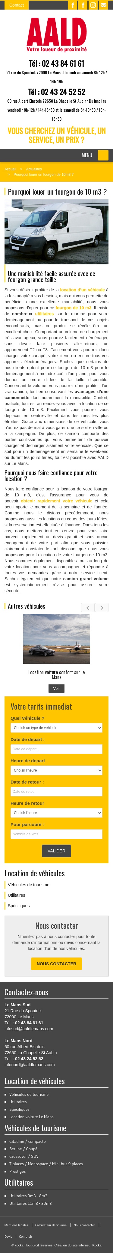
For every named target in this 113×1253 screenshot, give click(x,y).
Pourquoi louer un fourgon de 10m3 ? (44, 174)
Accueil (10, 169)
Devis (8, 1236)
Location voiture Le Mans (31, 1116)
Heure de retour (27, 803)
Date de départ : (28, 739)
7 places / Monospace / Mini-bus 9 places (46, 1163)
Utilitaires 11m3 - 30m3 (30, 1203)
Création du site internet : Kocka (78, 1245)
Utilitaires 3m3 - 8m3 (28, 1196)
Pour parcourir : (28, 824)
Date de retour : (27, 782)
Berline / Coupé (23, 1149)
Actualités (34, 169)
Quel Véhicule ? (28, 718)
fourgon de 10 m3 (73, 307)
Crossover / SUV (24, 1156)
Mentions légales (16, 1225)
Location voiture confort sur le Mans (56, 675)
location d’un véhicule (82, 289)
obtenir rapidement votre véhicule (56, 501)
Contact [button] (16, 5)
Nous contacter (56, 963)
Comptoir (25, 1236)
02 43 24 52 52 (63, 91)
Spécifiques (19, 905)
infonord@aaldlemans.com (30, 1064)
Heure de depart (28, 760)
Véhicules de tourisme (28, 884)
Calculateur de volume (51, 1225)
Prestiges (17, 1171)
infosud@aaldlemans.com (29, 1028)
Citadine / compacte (27, 1141)
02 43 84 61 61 (63, 63)
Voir (56, 688)
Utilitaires (16, 895)
